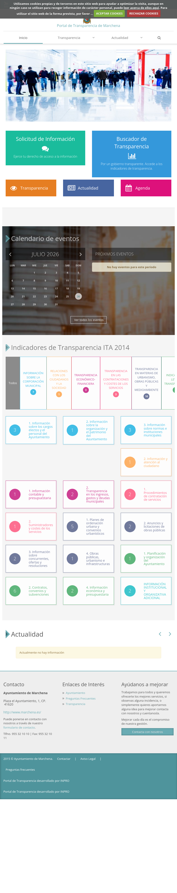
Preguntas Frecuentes (81, 695)
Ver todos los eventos (88, 318)
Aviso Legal (88, 755)
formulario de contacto (19, 724)
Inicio (23, 37)
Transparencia (76, 37)
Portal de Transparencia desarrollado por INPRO (36, 777)
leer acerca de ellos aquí (141, 8)
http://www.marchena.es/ (22, 708)
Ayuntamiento (75, 689)
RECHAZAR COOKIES (143, 13)
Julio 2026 (45, 252)
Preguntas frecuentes (20, 766)
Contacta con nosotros (147, 728)
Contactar (64, 755)
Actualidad (127, 37)
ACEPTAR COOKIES (109, 13)
